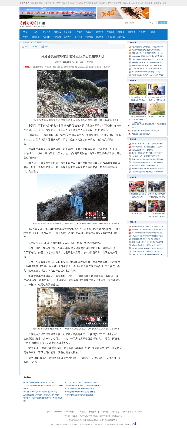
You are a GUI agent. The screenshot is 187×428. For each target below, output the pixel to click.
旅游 (153, 32)
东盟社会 (121, 32)
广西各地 (142, 32)
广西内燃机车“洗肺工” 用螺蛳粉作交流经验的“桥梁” (156, 100)
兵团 (159, 3)
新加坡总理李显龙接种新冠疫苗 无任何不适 (80, 392)
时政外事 (46, 32)
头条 (36, 32)
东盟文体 (131, 32)
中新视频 (57, 37)
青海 (124, 3)
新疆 (155, 3)
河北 (72, 3)
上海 (142, 3)
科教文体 (78, 32)
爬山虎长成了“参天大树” (157, 117)
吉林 (104, 3)
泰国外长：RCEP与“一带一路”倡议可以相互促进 (40, 392)
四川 (146, 3)
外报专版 (121, 37)
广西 (63, 3)
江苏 (96, 3)
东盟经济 (110, 32)
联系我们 (70, 412)
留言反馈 (138, 412)
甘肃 (50, 3)
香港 (150, 3)
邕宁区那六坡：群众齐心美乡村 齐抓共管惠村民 (81, 382)
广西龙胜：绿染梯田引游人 (141, 134)
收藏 (46, 46)
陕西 (137, 3)
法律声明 (104, 412)
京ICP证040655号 (85, 424)
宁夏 (120, 3)
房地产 (25, 37)
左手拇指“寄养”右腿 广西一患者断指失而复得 (147, 62)
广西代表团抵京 (137, 213)
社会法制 (67, 32)
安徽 (32, 3)
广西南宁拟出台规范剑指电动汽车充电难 (79, 395)
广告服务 (81, 412)
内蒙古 (114, 3)
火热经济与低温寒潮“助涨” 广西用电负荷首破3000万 (83, 385)
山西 (133, 3)
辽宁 (109, 3)
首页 (25, 32)
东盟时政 (99, 32)
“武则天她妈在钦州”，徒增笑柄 (142, 150)
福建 (45, 3)
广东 (59, 3)
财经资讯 (57, 32)
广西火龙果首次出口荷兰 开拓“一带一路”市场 (147, 69)
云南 (164, 3)
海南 (67, 3)
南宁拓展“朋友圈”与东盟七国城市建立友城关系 (148, 169)
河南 (76, 3)
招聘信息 (115, 412)
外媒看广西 (110, 37)
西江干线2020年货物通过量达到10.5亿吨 (146, 72)
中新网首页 (24, 3)
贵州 (54, 3)
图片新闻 (67, 37)
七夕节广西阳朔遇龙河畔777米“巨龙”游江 (146, 131)
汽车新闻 (46, 37)
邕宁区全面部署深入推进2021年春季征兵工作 (39, 382)
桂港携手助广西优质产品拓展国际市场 (145, 165)
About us (58, 412)
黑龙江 (90, 3)
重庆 (41, 3)
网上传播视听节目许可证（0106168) (64, 424)
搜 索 (163, 23)
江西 (100, 3)
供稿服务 (92, 412)
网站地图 (127, 412)
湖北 (81, 3)
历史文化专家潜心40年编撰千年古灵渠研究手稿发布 (41, 395)
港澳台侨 (89, 32)
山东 (128, 3)
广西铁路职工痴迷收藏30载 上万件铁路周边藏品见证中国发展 (137, 119)
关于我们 (48, 412)
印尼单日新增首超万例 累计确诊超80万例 (79, 389)
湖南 (85, 3)
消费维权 (89, 37)
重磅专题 (99, 37)
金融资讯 (35, 37)
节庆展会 (78, 37)
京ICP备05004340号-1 (124, 424)
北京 (36, 3)
